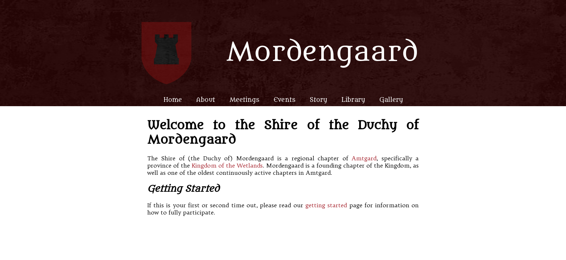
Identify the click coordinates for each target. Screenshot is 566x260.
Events (284, 100)
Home (173, 100)
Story (318, 100)
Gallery (391, 100)
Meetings (244, 100)
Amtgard (364, 158)
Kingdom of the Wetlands (227, 165)
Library (353, 100)
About (205, 100)
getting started (326, 205)
